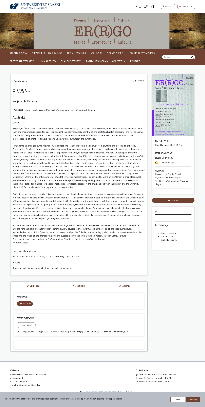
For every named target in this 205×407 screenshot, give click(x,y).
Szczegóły (33, 285)
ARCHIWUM (96, 53)
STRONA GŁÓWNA (18, 53)
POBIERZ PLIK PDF (25, 304)
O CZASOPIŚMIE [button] (115, 53)
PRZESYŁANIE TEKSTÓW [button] (22, 61)
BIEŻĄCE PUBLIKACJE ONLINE (47, 53)
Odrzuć (177, 399)
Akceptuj (193, 399)
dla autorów (167, 236)
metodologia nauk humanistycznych (30, 256)
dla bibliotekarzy (169, 239)
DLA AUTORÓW (48, 61)
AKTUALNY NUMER (76, 53)
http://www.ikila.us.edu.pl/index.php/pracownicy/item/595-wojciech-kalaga (58, 109)
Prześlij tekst (173, 200)
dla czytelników (168, 232)
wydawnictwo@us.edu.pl (29, 384)
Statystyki (79, 285)
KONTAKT (135, 61)
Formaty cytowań (26, 325)
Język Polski (185, 6)
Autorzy (124, 285)
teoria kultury (72, 256)
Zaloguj (167, 6)
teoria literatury (56, 256)
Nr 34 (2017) (138, 81)
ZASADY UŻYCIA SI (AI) (97, 61)
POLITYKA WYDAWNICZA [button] (142, 53)
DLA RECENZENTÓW (71, 61)
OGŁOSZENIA (119, 61)
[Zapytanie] (178, 57)
